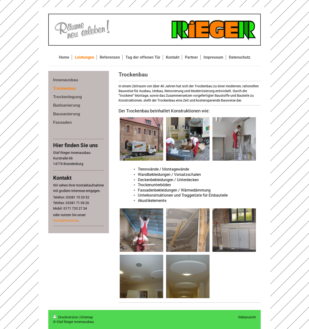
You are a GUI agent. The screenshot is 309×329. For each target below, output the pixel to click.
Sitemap (86, 317)
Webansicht (247, 317)
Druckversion (66, 317)
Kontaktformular (65, 220)
